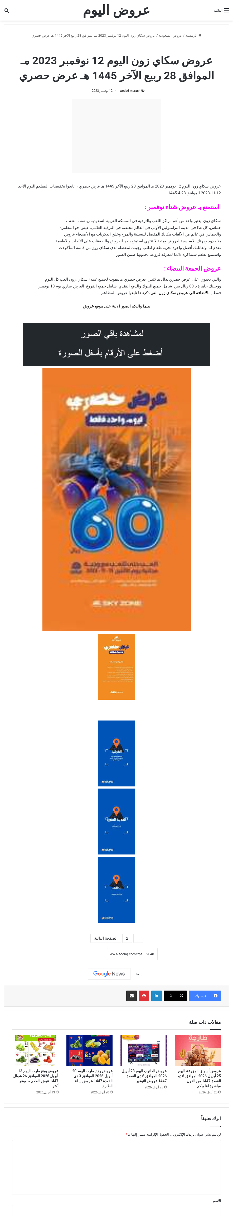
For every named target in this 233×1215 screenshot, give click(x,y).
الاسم (217, 1201)
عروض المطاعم (114, 292)
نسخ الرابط (90, 954)
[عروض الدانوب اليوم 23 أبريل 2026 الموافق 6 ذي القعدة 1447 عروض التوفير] (143, 1050)
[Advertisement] (116, 136)
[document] (116, 455)
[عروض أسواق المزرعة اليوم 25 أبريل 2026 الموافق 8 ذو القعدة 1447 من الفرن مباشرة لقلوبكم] (198, 1050)
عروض (88, 306)
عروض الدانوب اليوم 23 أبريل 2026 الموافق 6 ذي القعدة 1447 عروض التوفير (144, 1076)
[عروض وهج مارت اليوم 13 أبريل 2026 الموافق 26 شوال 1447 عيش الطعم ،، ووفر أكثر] (35, 1050)
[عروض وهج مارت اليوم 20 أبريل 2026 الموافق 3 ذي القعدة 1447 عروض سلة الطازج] (89, 1050)
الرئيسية (193, 35)
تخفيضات (57, 186)
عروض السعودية (170, 35)
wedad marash (130, 91)
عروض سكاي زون (101, 47)
